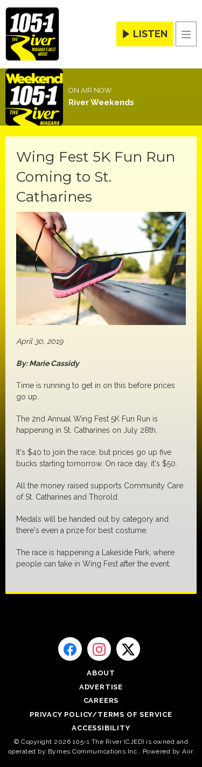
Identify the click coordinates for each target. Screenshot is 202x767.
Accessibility (101, 728)
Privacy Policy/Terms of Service (101, 714)
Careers (101, 700)
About (101, 673)
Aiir (187, 751)
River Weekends (101, 102)
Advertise (101, 687)
